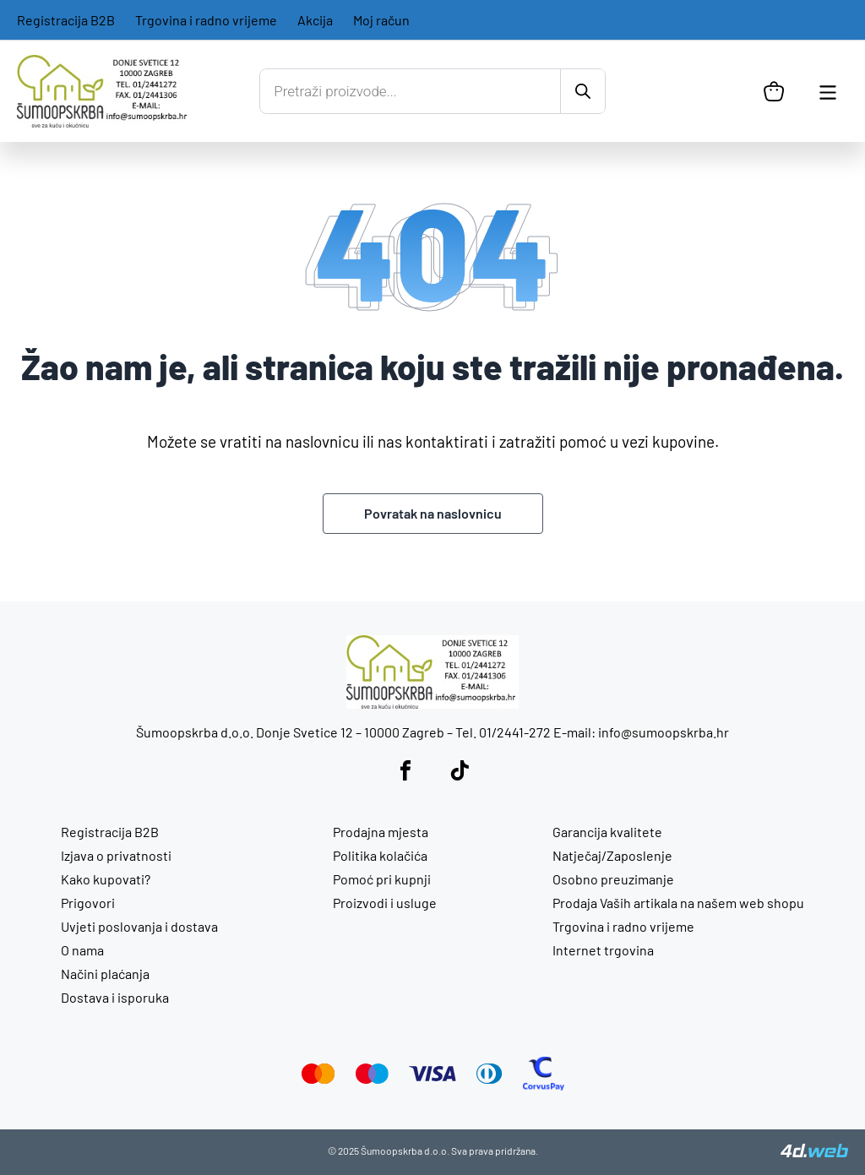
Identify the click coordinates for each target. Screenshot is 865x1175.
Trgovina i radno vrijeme (206, 20)
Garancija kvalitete (607, 832)
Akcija (315, 20)
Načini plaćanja (105, 974)
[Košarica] (773, 91)
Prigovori (88, 903)
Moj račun (381, 20)
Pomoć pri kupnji (382, 879)
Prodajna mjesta (380, 832)
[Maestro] (372, 1078)
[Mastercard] (318, 1078)
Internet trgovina (603, 950)
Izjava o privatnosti (116, 855)
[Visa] (432, 1076)
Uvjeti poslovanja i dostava (139, 926)
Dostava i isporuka (115, 997)
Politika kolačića (380, 855)
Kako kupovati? (105, 879)
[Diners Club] (489, 1078)
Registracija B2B (66, 20)
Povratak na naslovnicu (433, 513)
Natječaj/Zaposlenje (612, 855)
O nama (82, 950)
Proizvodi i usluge (385, 903)
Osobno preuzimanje (613, 879)
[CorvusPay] (543, 1085)
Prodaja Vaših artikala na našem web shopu (678, 903)
